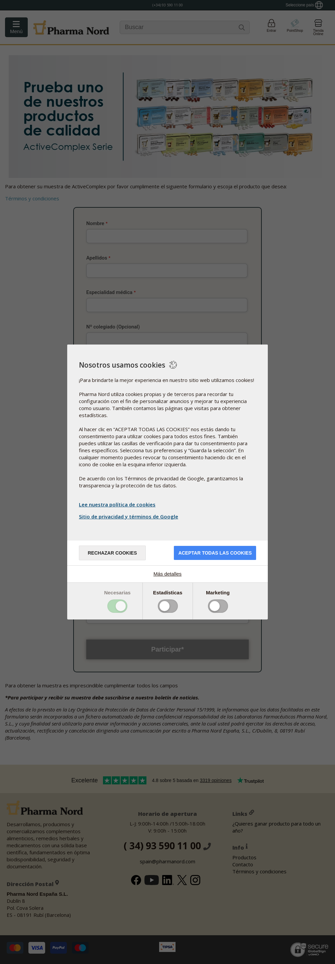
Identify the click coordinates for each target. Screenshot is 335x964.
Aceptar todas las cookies (215, 553)
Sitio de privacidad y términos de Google (129, 516)
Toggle (117, 606)
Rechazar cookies (112, 553)
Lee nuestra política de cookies (117, 504)
